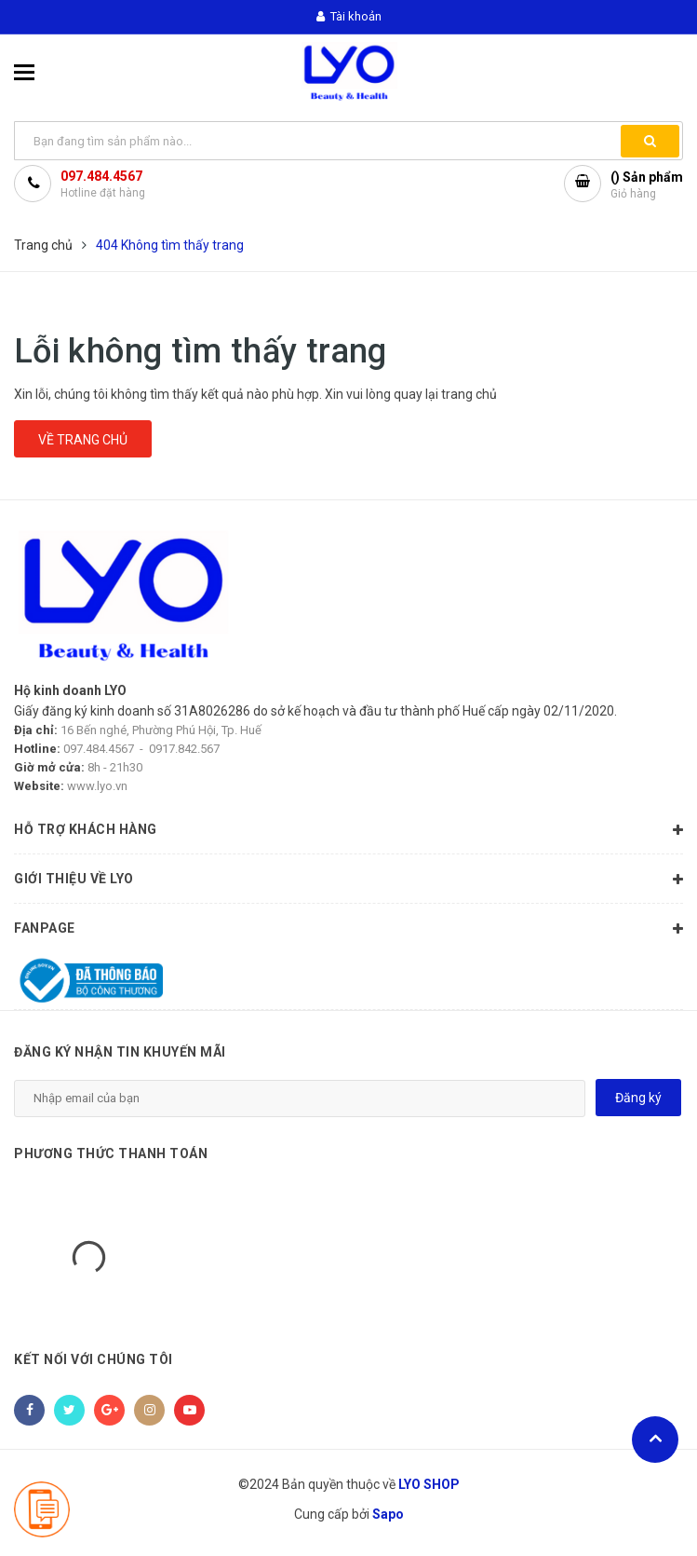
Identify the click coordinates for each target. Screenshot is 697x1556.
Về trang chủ (82, 439)
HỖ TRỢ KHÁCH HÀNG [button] (348, 830)
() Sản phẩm (646, 186)
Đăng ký (638, 1097)
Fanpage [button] (348, 929)
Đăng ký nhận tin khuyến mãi (120, 1051)
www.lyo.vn (97, 786)
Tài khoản (349, 16)
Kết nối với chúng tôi (93, 1359)
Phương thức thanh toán (111, 1153)
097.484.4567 (101, 176)
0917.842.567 (184, 749)
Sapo (388, 1514)
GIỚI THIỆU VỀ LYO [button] (348, 880)
